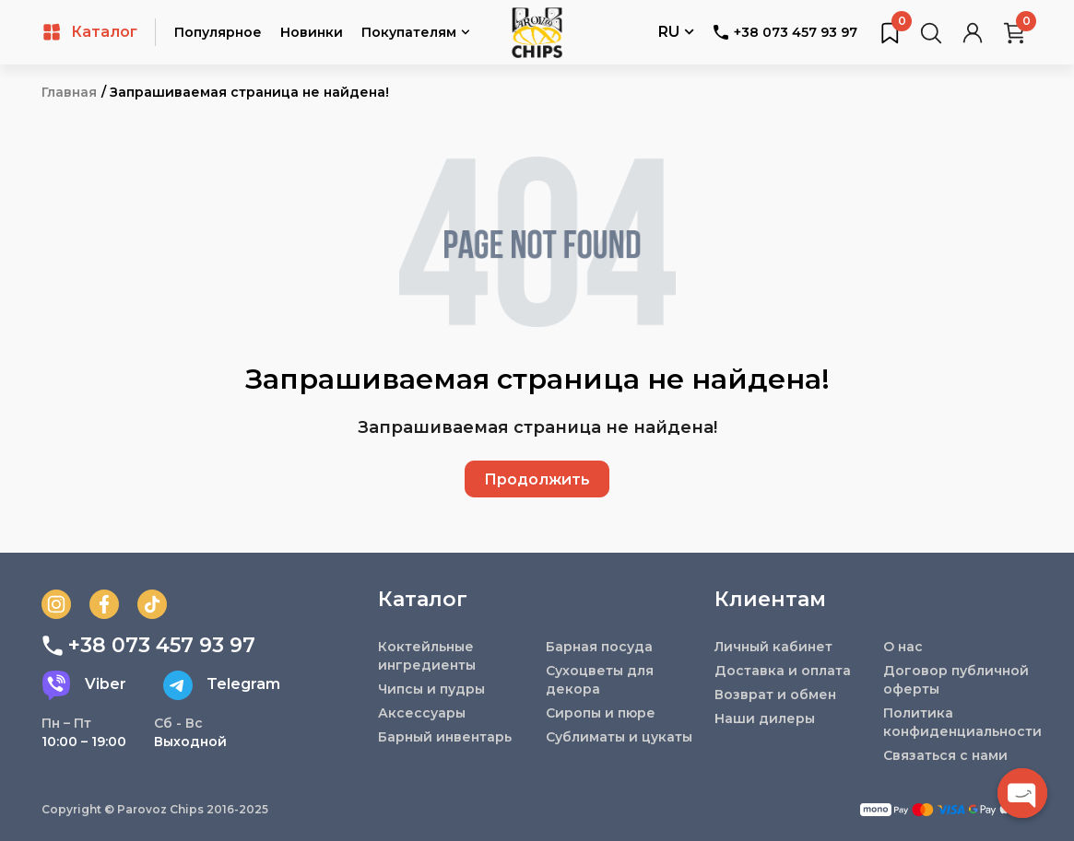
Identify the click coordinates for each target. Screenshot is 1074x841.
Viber (83, 685)
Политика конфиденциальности (958, 722)
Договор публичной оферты (956, 679)
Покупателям (415, 33)
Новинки (311, 32)
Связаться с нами (945, 755)
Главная (69, 92)
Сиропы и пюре (600, 713)
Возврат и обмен (775, 694)
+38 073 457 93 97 (785, 32)
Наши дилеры (764, 718)
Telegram (221, 685)
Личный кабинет (773, 646)
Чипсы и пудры (431, 689)
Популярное (218, 32)
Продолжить (537, 479)
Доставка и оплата (782, 670)
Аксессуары (422, 713)
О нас (903, 646)
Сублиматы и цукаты (619, 737)
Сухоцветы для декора (600, 679)
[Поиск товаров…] (931, 32)
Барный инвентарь (445, 737)
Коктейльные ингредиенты (427, 655)
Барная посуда (599, 646)
